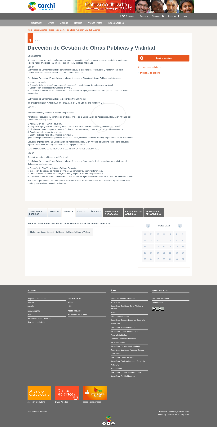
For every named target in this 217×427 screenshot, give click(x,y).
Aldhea (180, 415)
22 (170, 253)
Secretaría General (118, 342)
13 (158, 246)
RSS (29, 315)
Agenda (65, 23)
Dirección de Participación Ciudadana (125, 346)
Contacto (144, 16)
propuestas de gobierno (149, 73)
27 (151, 234)
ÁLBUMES (95, 211)
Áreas (52, 23)
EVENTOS (68, 211)
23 (176, 253)
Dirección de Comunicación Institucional (126, 372)
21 (164, 253)
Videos (70, 302)
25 (145, 259)
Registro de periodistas (36, 322)
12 (151, 246)
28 (158, 234)
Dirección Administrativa (120, 316)
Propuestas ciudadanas (111, 212)
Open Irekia (172, 412)
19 (151, 253)
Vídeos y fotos (96, 23)
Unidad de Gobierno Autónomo (123, 299)
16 (176, 246)
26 (145, 234)
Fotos (70, 306)
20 (158, 253)
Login (185, 16)
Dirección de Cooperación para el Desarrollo (128, 320)
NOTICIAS (54, 211)
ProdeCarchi (115, 324)
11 (145, 246)
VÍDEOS (81, 211)
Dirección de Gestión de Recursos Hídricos (127, 350)
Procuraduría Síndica (119, 335)
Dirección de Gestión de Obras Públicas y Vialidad (70, 30)
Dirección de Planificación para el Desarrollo (128, 361)
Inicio (30, 30)
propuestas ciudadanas (149, 67)
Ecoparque (115, 313)
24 (183, 253)
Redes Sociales (117, 23)
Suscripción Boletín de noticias (39, 318)
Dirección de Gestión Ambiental (123, 328)
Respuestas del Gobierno (153, 212)
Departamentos (40, 30)
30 (176, 259)
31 (183, 259)
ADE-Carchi (115, 302)
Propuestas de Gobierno (133, 212)
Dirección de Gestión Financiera (123, 376)
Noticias (79, 23)
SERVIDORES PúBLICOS (35, 212)
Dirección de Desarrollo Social (122, 357)
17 (183, 246)
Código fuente (157, 302)
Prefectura (115, 365)
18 (145, 253)
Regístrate (171, 16)
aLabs (186, 415)
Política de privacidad (160, 299)
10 (183, 240)
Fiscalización (116, 354)
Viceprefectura (116, 369)
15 (170, 246)
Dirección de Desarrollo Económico (124, 331)
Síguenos (131, 16)
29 (164, 234)
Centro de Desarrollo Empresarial (123, 339)
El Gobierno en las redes (77, 315)
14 (164, 246)
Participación (37, 23)
